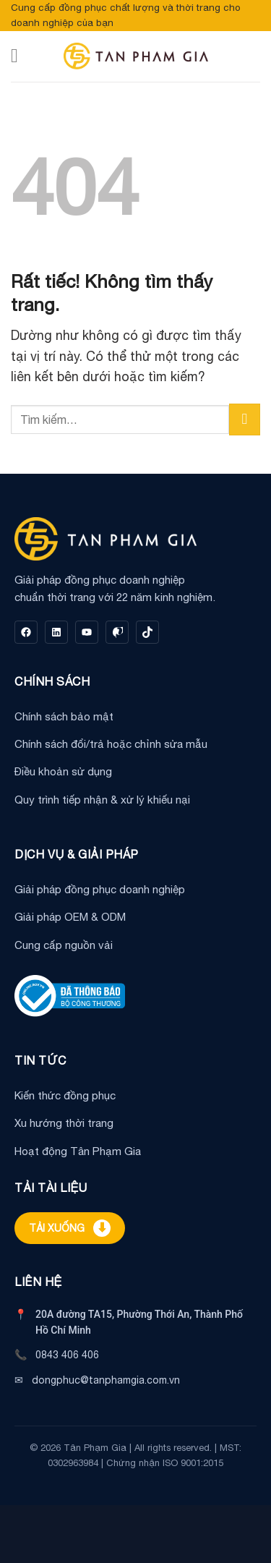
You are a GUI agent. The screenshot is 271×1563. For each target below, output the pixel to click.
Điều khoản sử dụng (63, 771)
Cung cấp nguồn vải (63, 945)
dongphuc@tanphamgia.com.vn (106, 1380)
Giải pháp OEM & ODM (70, 917)
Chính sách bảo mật (63, 716)
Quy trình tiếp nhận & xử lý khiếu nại (102, 799)
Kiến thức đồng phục (65, 1095)
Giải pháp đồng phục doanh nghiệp (99, 889)
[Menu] (20, 55)
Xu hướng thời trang (63, 1123)
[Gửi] (244, 419)
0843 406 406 (67, 1354)
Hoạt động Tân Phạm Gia (77, 1151)
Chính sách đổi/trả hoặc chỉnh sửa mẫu (110, 744)
